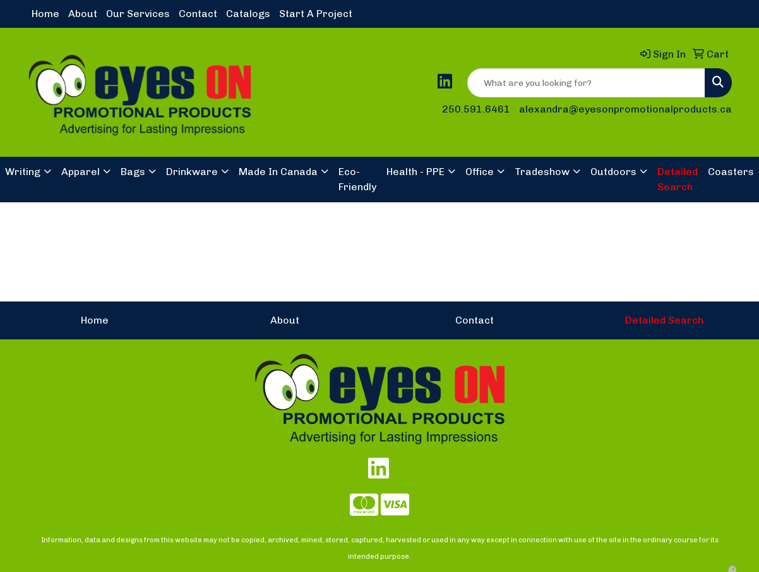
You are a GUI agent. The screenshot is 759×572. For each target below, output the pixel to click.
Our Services (138, 14)
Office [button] (479, 172)
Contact (198, 14)
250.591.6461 (476, 109)
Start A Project (315, 14)
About (82, 14)
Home (45, 14)
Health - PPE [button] (415, 172)
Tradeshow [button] (542, 172)
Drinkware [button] (192, 172)
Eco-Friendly (357, 179)
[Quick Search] (586, 82)
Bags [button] (133, 172)
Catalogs (248, 14)
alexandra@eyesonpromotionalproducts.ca (625, 109)
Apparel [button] (80, 172)
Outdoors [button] (613, 172)
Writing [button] (22, 172)
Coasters (731, 172)
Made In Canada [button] (278, 172)
